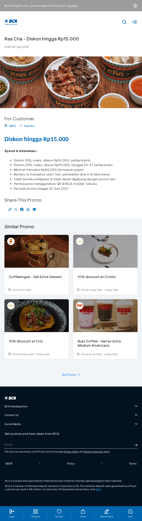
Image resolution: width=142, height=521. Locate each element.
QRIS (10, 126)
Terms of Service (93, 451)
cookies (72, 5)
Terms (133, 463)
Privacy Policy (71, 451)
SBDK (9, 463)
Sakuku (27, 126)
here (98, 489)
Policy (71, 463)
